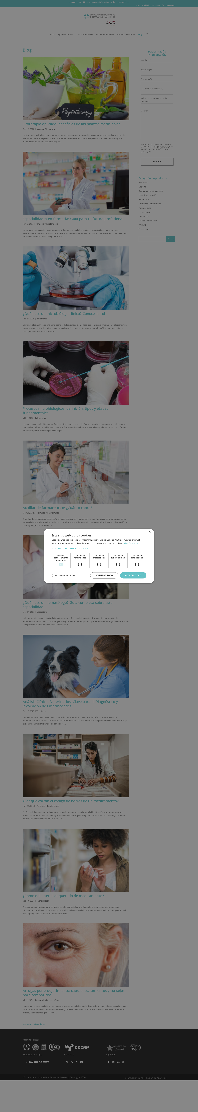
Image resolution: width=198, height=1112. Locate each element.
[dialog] (99, 556)
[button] (99, 548)
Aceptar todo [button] (133, 575)
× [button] (149, 532)
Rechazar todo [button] (104, 575)
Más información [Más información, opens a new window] (130, 543)
